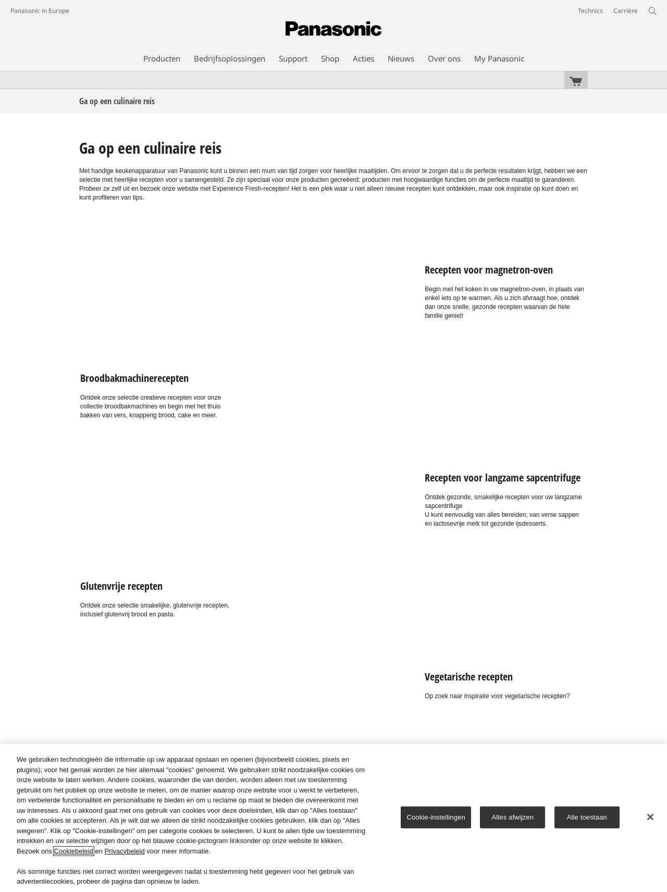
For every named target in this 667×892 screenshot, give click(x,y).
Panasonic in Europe (39, 10)
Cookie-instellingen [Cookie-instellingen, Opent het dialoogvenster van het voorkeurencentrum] (435, 817)
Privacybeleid (124, 851)
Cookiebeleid (73, 851)
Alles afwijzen (512, 817)
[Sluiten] (650, 817)
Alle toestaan (587, 817)
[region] (333, 818)
